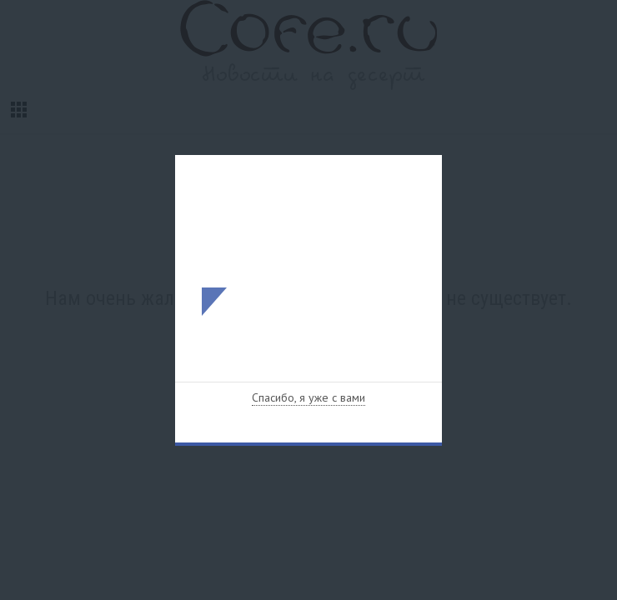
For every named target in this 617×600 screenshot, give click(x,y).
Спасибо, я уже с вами (308, 397)
